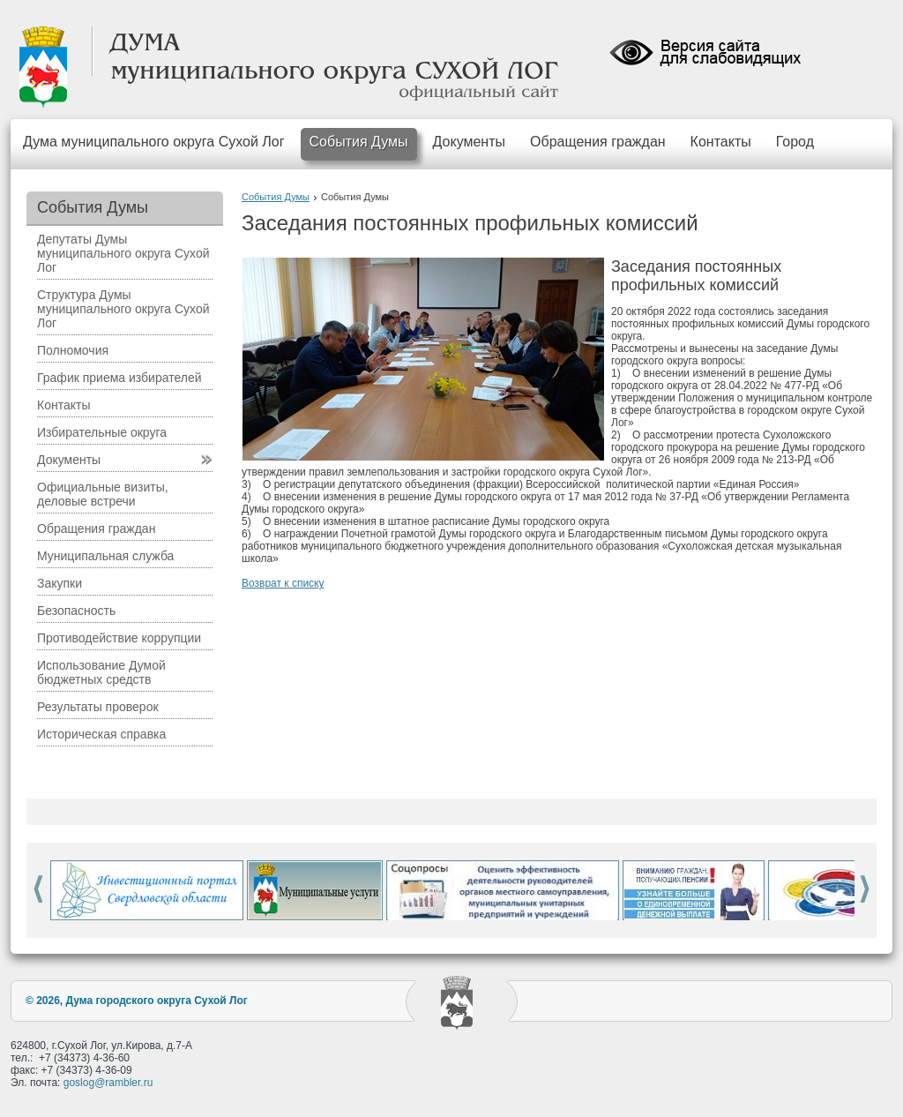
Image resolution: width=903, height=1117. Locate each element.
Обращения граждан (598, 141)
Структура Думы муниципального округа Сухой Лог (123, 309)
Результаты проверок (98, 707)
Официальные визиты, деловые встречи (102, 494)
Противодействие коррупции (119, 638)
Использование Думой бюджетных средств (101, 672)
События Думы (359, 141)
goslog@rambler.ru (108, 1082)
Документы (469, 141)
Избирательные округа (102, 432)
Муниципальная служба (105, 556)
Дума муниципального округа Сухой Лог (154, 141)
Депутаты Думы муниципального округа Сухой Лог (123, 253)
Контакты (720, 141)
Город (795, 141)
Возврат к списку (283, 583)
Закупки (59, 583)
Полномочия (72, 350)
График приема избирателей (119, 378)
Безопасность (76, 610)
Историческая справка (101, 734)
